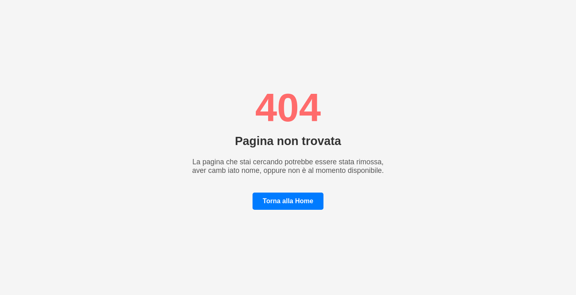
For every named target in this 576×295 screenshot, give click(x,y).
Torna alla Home (288, 200)
